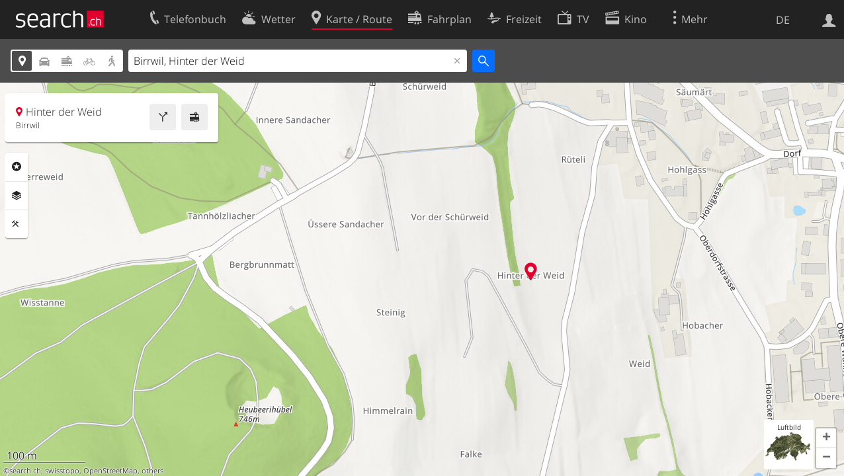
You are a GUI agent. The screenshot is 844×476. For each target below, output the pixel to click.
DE (783, 20)
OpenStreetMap (110, 470)
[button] (826, 438)
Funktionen (16, 224)
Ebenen (16, 196)
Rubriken (16, 166)
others (152, 470)
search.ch (25, 470)
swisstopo (62, 470)
